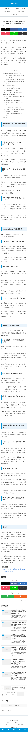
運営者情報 (20, 725)
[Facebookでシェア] (14, 29)
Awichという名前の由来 (9, 94)
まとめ (5, 117)
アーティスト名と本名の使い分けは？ (14, 92)
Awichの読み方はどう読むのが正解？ (13, 73)
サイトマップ (14, 727)
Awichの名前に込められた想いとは (12, 107)
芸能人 (4, 577)
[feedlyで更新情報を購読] (7, 596)
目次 (12, 70)
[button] (22, 33)
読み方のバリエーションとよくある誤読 (15, 79)
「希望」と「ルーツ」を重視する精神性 (15, 109)
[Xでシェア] (5, 29)
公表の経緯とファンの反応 (12, 90)
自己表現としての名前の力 (12, 111)
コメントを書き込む (14, 705)
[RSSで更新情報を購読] (20, 596)
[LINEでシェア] (14, 33)
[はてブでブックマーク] (22, 29)
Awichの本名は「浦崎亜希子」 (11, 85)
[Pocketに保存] (5, 33)
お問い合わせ (7, 725)
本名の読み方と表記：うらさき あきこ (15, 88)
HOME (7, 722)
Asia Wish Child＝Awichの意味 (13, 100)
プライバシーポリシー (20, 722)
